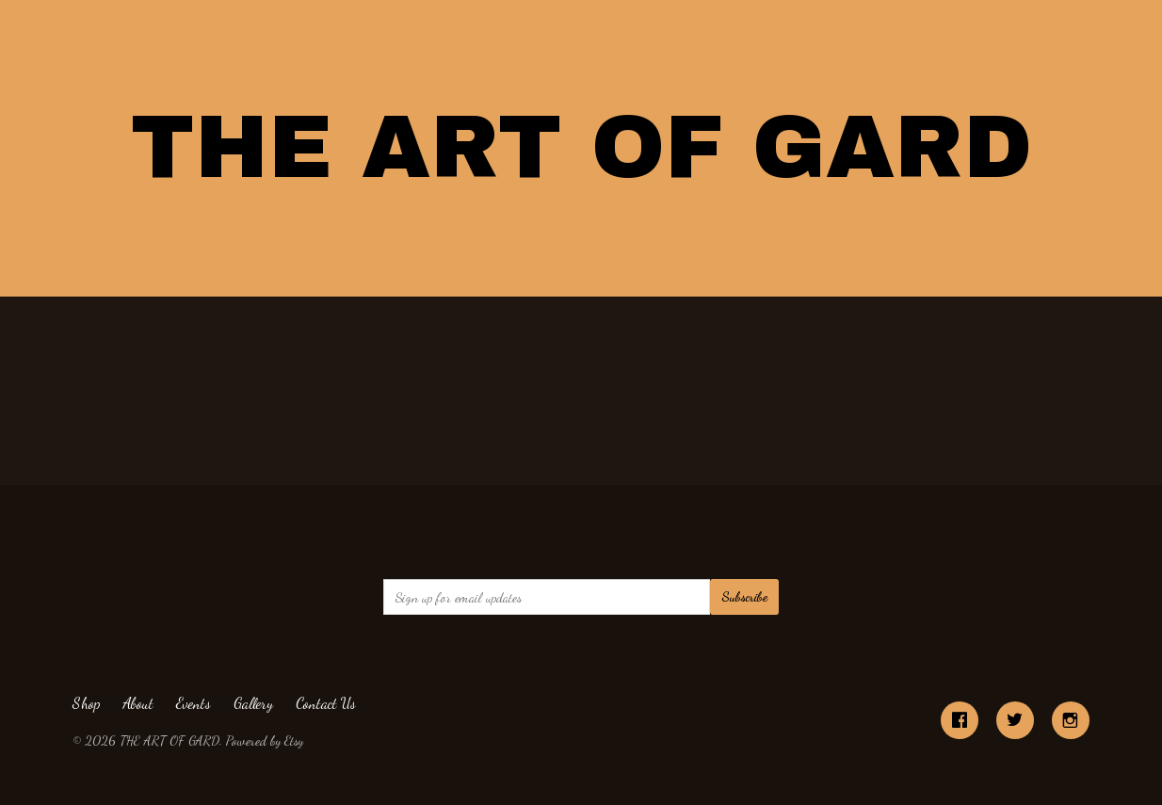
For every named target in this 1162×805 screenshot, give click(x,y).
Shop (86, 703)
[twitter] (1015, 720)
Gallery (253, 703)
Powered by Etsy (264, 741)
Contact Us (326, 703)
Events (193, 703)
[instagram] (1070, 720)
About (137, 703)
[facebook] (959, 720)
